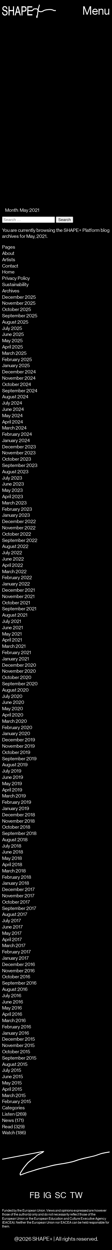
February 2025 (17, 359)
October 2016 (16, 976)
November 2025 (19, 303)
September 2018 (19, 833)
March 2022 (14, 571)
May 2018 (12, 858)
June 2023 (13, 484)
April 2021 (12, 640)
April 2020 (12, 715)
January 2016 (15, 1033)
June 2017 (12, 927)
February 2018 (16, 877)
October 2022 (16, 534)
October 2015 (16, 1051)
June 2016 (12, 1002)
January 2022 (16, 584)
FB (35, 1195)
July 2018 (11, 846)
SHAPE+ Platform (82, 230)
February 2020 (17, 727)
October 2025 (16, 309)
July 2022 (12, 552)
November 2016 (18, 970)
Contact (10, 266)
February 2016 (16, 1026)
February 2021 (16, 652)
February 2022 (17, 577)
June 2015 (12, 1076)
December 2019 (18, 739)
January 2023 (16, 515)
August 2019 (14, 764)
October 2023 (16, 459)
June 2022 (13, 559)
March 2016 (14, 1020)
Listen (8, 1114)
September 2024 (19, 390)
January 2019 (15, 808)
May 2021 (12, 634)
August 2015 (14, 1064)
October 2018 (16, 827)
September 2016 (19, 983)
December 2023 (19, 446)
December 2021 (18, 590)
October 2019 (16, 752)
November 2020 (19, 671)
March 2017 (13, 945)
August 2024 (15, 396)
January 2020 (16, 733)
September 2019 (19, 758)
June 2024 (13, 409)
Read (7, 1126)
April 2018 (12, 864)
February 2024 (17, 434)
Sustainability (15, 284)
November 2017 (18, 895)
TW (76, 1195)
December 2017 (18, 889)
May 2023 (12, 490)
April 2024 (12, 422)
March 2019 (14, 796)
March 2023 (14, 503)
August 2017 (14, 914)
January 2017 (15, 958)
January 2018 (15, 883)
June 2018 (12, 852)
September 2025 (19, 315)
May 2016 (12, 1008)
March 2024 (14, 428)
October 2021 (16, 602)
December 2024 (19, 371)
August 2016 (14, 989)
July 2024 (12, 403)
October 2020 (16, 677)
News (8, 1120)
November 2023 (19, 452)
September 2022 (19, 540)
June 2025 (13, 334)
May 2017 (12, 933)
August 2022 (15, 546)
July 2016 (11, 995)
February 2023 (17, 509)
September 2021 (19, 608)
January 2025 (16, 365)
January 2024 (16, 440)
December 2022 (19, 521)
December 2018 (18, 814)
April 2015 (12, 1089)
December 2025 (19, 297)
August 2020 (15, 690)
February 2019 (16, 802)
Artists (8, 259)
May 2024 (12, 415)
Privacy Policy (16, 278)
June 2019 (12, 777)
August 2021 (14, 615)
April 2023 (12, 496)
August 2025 (15, 322)
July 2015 (11, 1070)
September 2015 (19, 1058)
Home (8, 272)
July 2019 (11, 771)
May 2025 (12, 340)
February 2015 (16, 1101)
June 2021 (12, 627)
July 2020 (12, 696)
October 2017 (16, 902)
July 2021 (11, 621)
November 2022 (19, 527)
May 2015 (12, 1083)
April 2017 (12, 939)
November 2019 (18, 746)
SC (60, 1195)
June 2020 (13, 702)
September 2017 (19, 908)
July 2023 (12, 478)
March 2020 (14, 721)
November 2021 (18, 596)
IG (47, 1195)
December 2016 (18, 964)
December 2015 (18, 1039)
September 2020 (20, 683)
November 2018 (18, 821)
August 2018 (14, 839)
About (8, 253)
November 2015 (18, 1045)
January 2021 (15, 658)
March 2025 (14, 353)
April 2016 (12, 1014)
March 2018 (14, 871)
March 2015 (14, 1095)
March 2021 (14, 646)
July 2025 (12, 328)
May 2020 (12, 708)
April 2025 (12, 347)
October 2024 (16, 384)
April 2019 (12, 790)
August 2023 (15, 471)
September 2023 (19, 465)
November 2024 (19, 378)
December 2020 (19, 665)
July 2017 (11, 920)
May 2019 (12, 783)
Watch (8, 1132)
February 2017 (16, 951)
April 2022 (12, 565)
